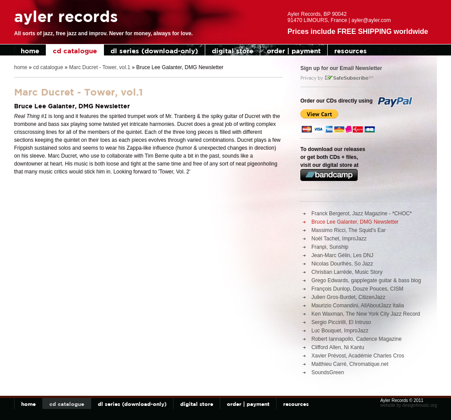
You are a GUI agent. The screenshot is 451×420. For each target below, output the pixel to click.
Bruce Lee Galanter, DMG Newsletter (355, 222)
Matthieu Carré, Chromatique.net (349, 364)
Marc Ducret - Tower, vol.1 (99, 67)
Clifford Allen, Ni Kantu (337, 347)
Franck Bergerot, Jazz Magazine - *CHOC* (361, 213)
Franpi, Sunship (329, 247)
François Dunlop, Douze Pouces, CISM (357, 289)
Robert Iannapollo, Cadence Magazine (356, 339)
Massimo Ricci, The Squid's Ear (348, 230)
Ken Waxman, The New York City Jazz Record (365, 314)
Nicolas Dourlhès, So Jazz (342, 264)
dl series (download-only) (154, 51)
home (30, 51)
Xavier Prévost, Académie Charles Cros (357, 356)
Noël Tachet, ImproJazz (338, 239)
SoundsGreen (327, 372)
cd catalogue (75, 51)
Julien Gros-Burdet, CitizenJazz (348, 297)
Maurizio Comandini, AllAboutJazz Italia (357, 305)
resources (350, 51)
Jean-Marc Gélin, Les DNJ (342, 255)
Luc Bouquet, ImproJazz (339, 331)
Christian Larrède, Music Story (346, 272)
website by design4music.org (409, 405)
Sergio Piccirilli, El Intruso (341, 322)
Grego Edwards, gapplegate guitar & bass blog (366, 280)
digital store (232, 51)
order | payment (294, 51)
